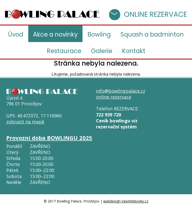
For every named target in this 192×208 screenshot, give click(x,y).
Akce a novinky (55, 34)
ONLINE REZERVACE (155, 14)
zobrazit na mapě (25, 122)
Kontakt (133, 51)
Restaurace (64, 51)
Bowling (99, 34)
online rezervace (113, 97)
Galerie (101, 51)
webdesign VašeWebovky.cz (125, 201)
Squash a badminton (152, 34)
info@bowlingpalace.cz (120, 91)
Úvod (15, 34)
